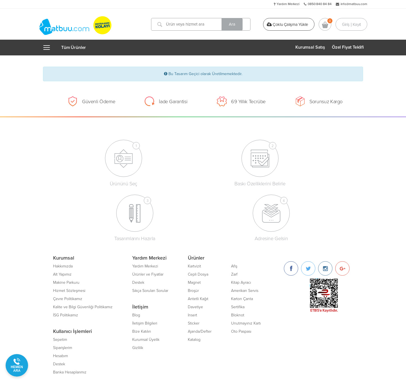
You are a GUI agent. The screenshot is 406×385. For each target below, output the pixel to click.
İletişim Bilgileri (144, 266)
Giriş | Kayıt (351, 24)
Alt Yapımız (62, 217)
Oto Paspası (241, 275)
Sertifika (238, 250)
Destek (59, 307)
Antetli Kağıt (198, 242)
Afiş (234, 209)
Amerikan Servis (244, 234)
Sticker (193, 266)
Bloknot (237, 258)
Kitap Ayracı (241, 226)
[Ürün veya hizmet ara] (202, 24)
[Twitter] (308, 212)
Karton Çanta (242, 242)
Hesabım (60, 299)
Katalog (194, 283)
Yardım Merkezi (288, 4)
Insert (192, 258)
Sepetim (60, 283)
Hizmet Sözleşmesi (69, 234)
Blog (136, 258)
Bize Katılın (141, 275)
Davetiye (195, 250)
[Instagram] (325, 212)
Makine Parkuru (66, 226)
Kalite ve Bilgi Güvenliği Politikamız (83, 250)
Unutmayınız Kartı (246, 266)
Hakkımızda (63, 209)
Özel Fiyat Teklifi (348, 47)
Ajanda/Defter (199, 275)
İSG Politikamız (65, 258)
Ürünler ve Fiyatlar (147, 217)
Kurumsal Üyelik (145, 283)
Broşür (193, 234)
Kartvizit (194, 209)
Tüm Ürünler (73, 47)
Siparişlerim (62, 291)
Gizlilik (137, 291)
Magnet (194, 226)
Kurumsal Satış (310, 47)
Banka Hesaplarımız (69, 315)
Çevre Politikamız (67, 242)
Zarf (234, 217)
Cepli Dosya (198, 217)
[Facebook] (291, 212)
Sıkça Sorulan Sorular (150, 234)
